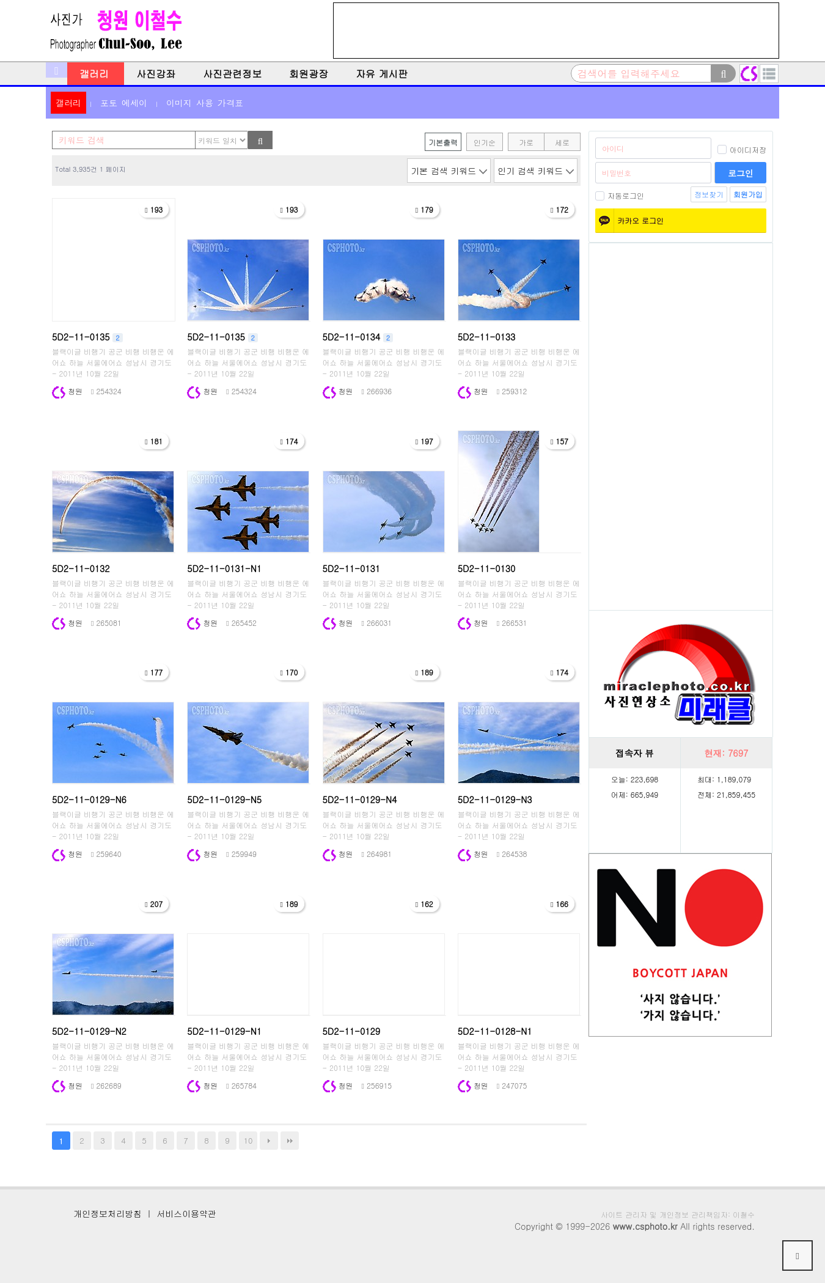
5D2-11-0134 (358, 337)
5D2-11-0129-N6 (89, 799)
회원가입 (748, 194)
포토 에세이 (123, 103)
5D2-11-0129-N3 (495, 799)
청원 (67, 391)
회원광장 (308, 74)
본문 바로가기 (0, 0)
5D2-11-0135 (222, 337)
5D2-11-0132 (80, 568)
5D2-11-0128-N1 (495, 1031)
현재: (726, 753)
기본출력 (443, 142)
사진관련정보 (232, 74)
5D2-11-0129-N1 (224, 1031)
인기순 (485, 142)
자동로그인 (619, 195)
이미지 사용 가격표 (204, 103)
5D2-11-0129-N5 (224, 799)
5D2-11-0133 (486, 337)
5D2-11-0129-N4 (360, 799)
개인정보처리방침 (107, 1213)
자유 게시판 (382, 74)
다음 (269, 1140)
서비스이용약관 (186, 1213)
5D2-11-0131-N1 (224, 568)
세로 (562, 142)
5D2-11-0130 (486, 568)
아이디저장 (741, 149)
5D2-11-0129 (351, 1031)
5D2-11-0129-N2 (89, 1031)
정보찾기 (709, 194)
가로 (526, 142)
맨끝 (289, 1140)
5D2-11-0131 (351, 568)
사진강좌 (155, 74)
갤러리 (94, 74)
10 (248, 1140)
